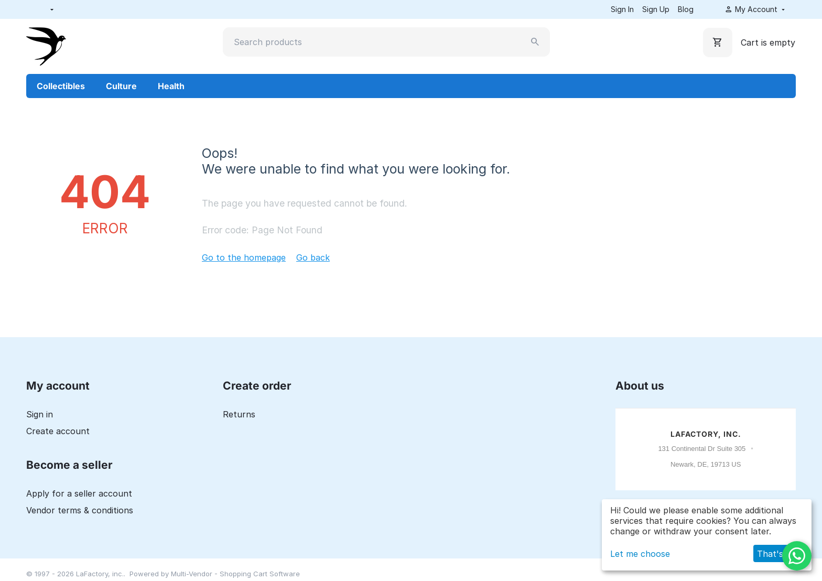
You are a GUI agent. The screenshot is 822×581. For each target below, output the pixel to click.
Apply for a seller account (79, 493)
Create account (58, 431)
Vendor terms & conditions (79, 510)
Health (171, 86)
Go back (313, 257)
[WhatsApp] (797, 556)
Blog (686, 9)
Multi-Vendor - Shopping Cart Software (235, 573)
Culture (121, 86)
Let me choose (640, 553)
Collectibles (61, 86)
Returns (239, 414)
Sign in (39, 414)
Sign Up (655, 9)
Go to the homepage (244, 257)
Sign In (622, 9)
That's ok (776, 553)
